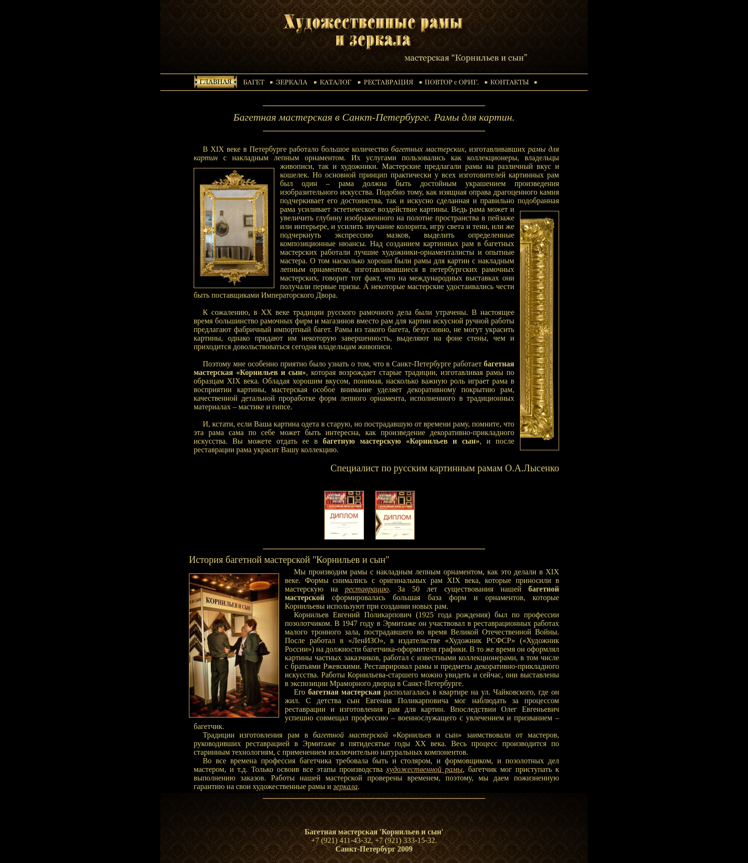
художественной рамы (424, 769)
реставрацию (367, 589)
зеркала (345, 786)
